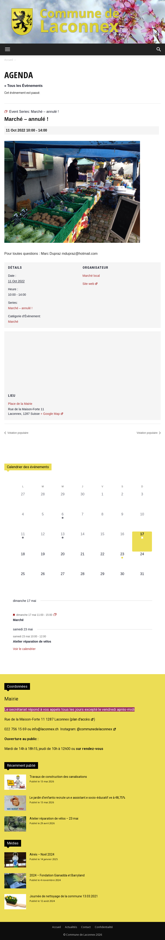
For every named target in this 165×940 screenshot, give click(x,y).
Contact (86, 927)
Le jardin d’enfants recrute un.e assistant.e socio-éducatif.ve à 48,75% (77, 797)
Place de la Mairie (20, 403)
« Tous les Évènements (23, 86)
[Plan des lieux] (82, 358)
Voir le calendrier (24, 649)
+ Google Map (51, 413)
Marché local (91, 275)
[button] (7, 49)
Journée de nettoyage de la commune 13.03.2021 (64, 896)
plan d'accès (82, 719)
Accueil (8, 60)
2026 (99, 935)
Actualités (71, 927)
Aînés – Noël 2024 (42, 854)
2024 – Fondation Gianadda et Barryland (57, 875)
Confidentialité (104, 927)
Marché (13, 321)
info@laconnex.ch (45, 729)
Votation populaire (17, 432)
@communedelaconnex (96, 729)
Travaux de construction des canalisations (58, 776)
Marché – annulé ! (20, 308)
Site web (90, 283)
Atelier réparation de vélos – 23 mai (54, 818)
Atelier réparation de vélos (32, 641)
